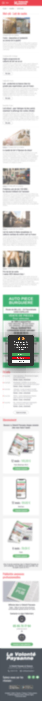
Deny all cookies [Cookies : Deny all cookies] (21, 358)
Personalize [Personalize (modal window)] (21, 361)
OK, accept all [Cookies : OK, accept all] (21, 355)
